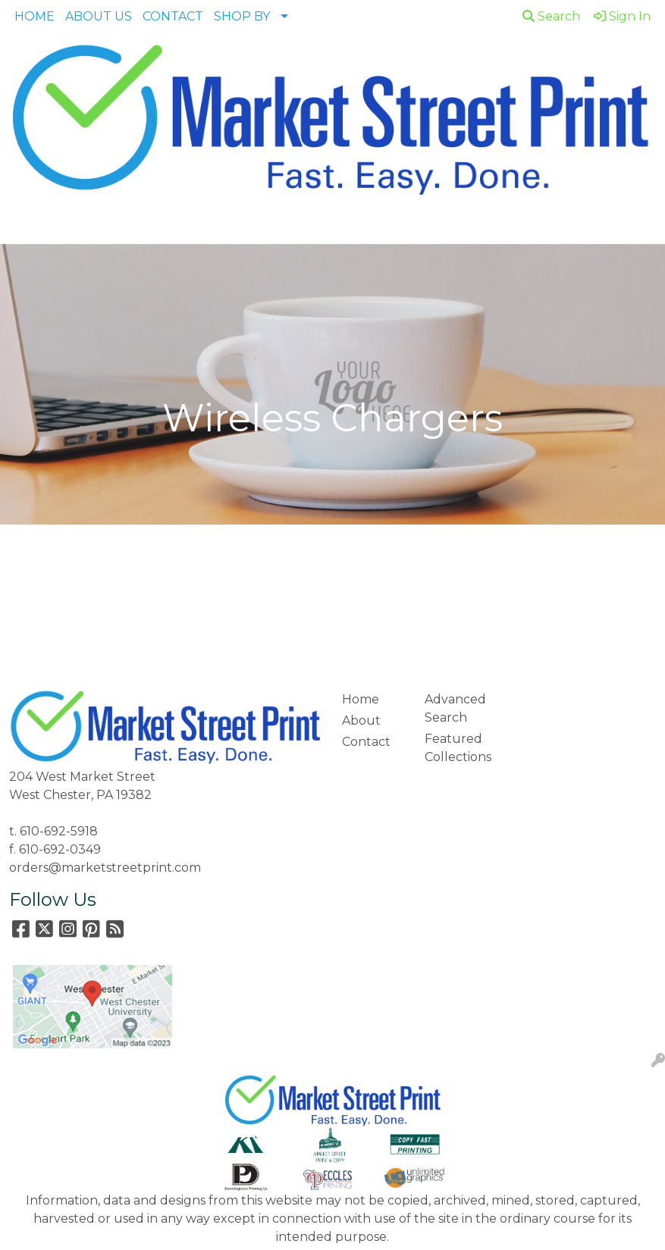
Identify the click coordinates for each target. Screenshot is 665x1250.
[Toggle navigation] (23, 227)
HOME (34, 16)
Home (360, 699)
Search (551, 16)
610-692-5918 (59, 831)
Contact (366, 742)
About (361, 720)
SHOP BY (242, 16)
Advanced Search (455, 708)
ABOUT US (98, 16)
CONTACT (173, 16)
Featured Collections (457, 748)
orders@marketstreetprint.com (105, 867)
